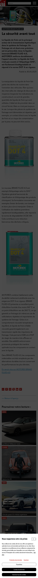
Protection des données (15, 560)
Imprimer (26, 560)
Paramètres (19, 564)
